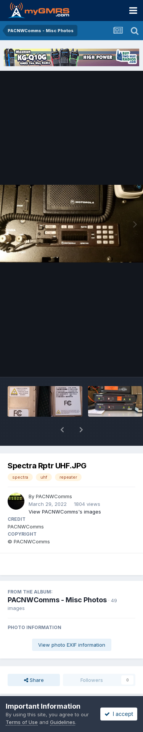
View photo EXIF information (71, 625)
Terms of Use (22, 722)
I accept (118, 714)
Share (34, 660)
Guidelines (62, 722)
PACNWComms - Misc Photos (57, 580)
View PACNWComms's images (65, 492)
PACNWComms (54, 476)
